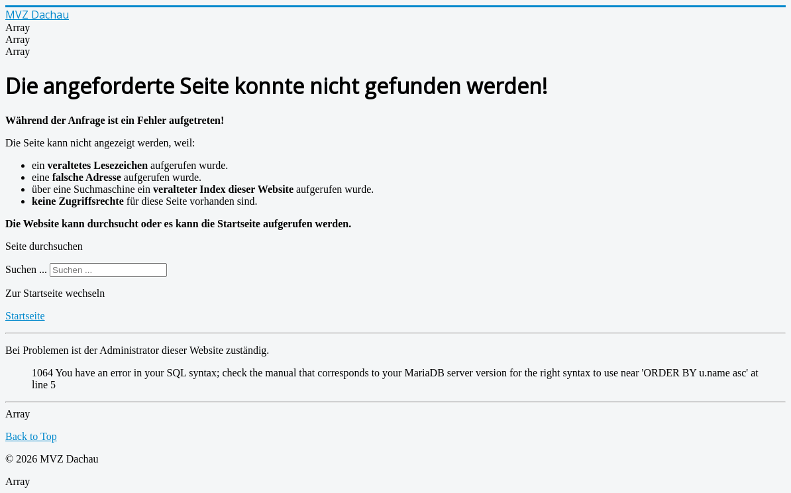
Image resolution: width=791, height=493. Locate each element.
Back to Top (31, 436)
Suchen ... (26, 269)
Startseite (25, 315)
